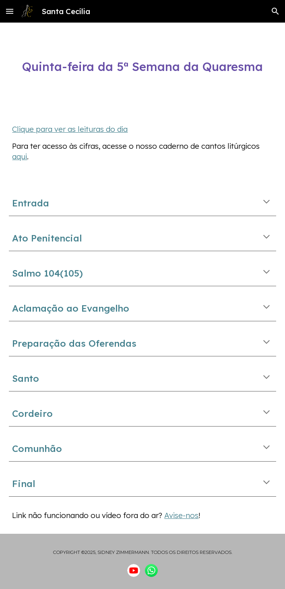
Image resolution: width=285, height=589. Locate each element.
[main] (142, 67)
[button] (9, 11)
